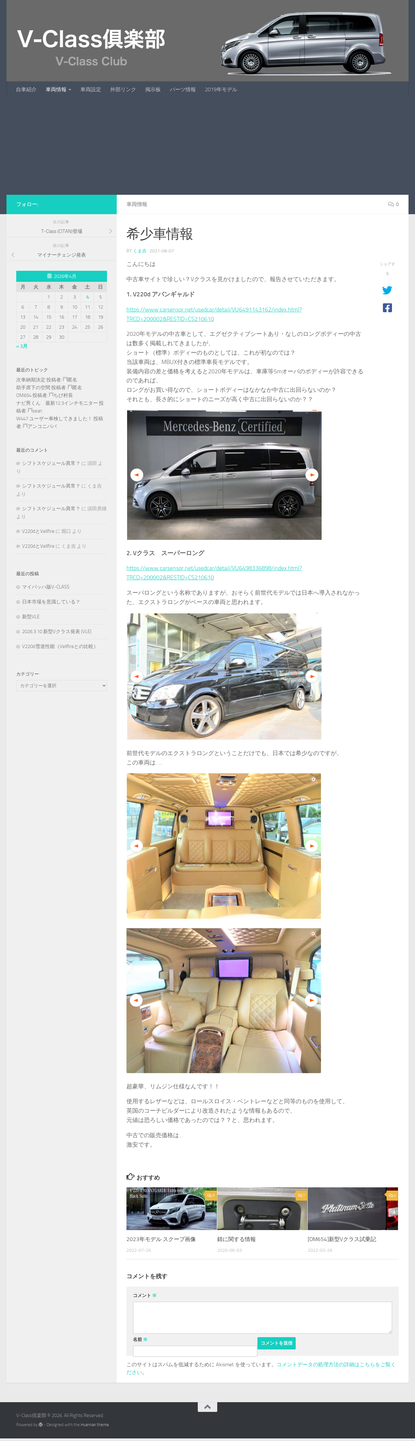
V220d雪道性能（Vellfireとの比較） (60, 646)
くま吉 (140, 251)
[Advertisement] (207, 146)
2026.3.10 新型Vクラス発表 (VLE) (56, 631)
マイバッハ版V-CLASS (45, 587)
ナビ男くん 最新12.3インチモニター (57, 403)
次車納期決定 (30, 380)
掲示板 (153, 89)
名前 (140, 1339)
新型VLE (31, 617)
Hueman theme (95, 1424)
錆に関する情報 (236, 1239)
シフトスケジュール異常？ (51, 463)
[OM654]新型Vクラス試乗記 (342, 1239)
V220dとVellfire (38, 531)
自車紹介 (26, 89)
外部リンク (123, 89)
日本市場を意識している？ (51, 602)
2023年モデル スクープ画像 (161, 1239)
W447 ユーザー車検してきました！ (54, 419)
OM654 (23, 395)
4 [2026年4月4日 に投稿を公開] (87, 297)
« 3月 (22, 346)
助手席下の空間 (33, 387)
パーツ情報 (183, 89)
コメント (145, 1295)
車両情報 (56, 89)
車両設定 (90, 89)
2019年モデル (221, 89)
